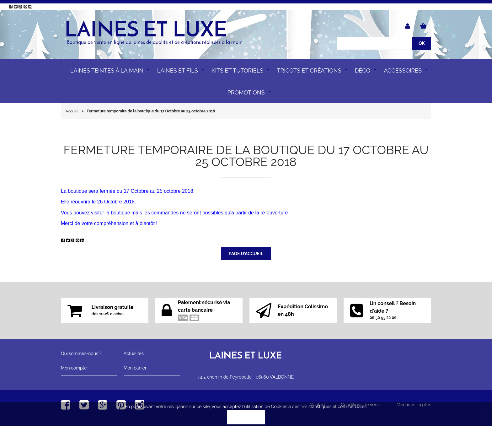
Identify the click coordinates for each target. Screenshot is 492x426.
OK (246, 417)
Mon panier (135, 367)
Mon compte (74, 367)
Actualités (134, 353)
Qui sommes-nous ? (81, 353)
